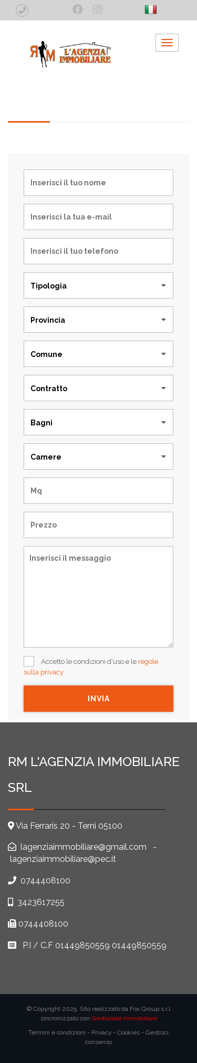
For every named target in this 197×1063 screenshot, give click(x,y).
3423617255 (41, 902)
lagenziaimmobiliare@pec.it (63, 859)
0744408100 (45, 881)
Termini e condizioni (57, 1032)
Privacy (101, 1032)
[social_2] (97, 9)
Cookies (128, 1032)
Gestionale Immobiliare (124, 1018)
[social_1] (77, 9)
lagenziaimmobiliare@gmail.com (82, 847)
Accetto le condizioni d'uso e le (91, 666)
